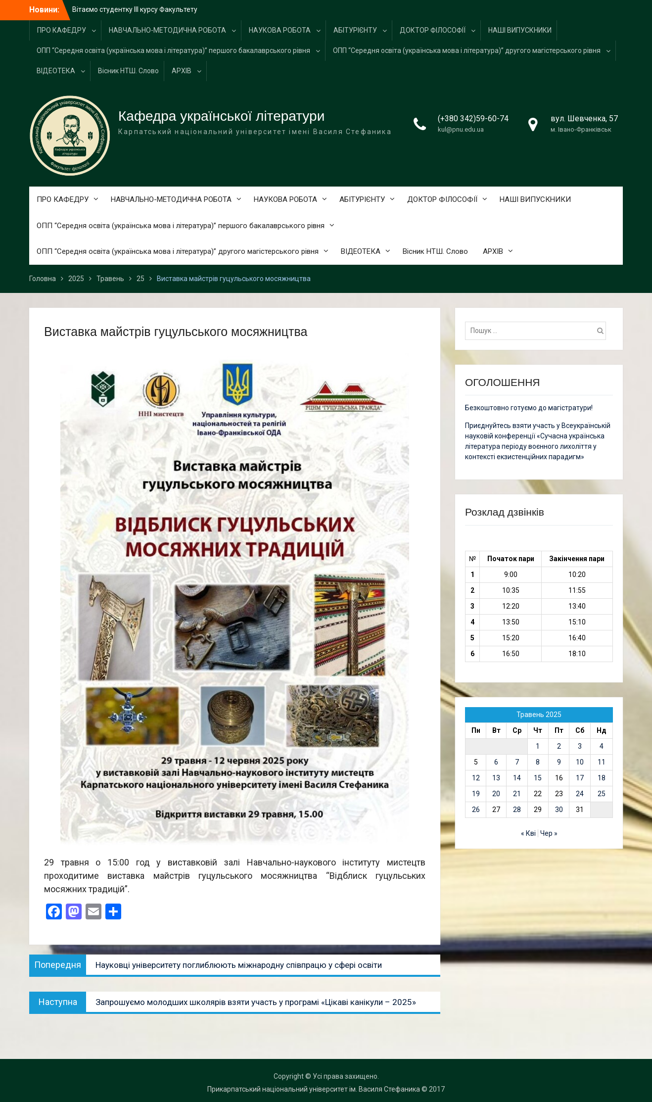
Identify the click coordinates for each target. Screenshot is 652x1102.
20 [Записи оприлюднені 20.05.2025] (496, 794)
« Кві (528, 833)
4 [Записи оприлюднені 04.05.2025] (602, 746)
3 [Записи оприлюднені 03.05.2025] (580, 746)
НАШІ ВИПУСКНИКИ (520, 30)
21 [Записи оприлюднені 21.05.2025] (517, 794)
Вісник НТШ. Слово (128, 71)
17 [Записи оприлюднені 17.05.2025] (580, 778)
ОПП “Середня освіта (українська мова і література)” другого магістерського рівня (467, 50)
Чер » (549, 833)
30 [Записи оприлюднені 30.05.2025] (559, 810)
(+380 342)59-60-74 (473, 118)
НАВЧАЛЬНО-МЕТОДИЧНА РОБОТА (167, 30)
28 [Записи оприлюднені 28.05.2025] (517, 810)
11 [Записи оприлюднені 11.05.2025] (601, 762)
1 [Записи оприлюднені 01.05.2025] (538, 746)
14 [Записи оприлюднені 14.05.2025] (517, 778)
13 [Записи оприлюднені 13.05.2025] (496, 778)
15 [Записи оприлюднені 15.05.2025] (538, 778)
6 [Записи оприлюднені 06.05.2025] (496, 762)
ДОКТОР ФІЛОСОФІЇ (433, 30)
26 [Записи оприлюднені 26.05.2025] (476, 810)
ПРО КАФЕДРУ (61, 30)
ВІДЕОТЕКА (56, 71)
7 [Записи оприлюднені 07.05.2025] (517, 762)
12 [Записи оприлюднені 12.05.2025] (476, 778)
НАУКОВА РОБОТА (280, 30)
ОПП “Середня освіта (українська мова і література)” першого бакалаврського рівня (173, 50)
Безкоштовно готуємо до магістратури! (529, 408)
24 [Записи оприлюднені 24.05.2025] (580, 794)
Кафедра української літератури (221, 116)
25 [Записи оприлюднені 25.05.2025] (601, 794)
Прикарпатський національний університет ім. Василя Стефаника (313, 1089)
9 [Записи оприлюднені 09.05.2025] (559, 762)
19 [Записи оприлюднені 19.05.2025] (476, 794)
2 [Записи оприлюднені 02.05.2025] (559, 746)
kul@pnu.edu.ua (461, 129)
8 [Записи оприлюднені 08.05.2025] (538, 762)
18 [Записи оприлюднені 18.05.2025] (601, 778)
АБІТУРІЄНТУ (355, 30)
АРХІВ (181, 71)
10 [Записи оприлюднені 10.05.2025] (580, 762)
